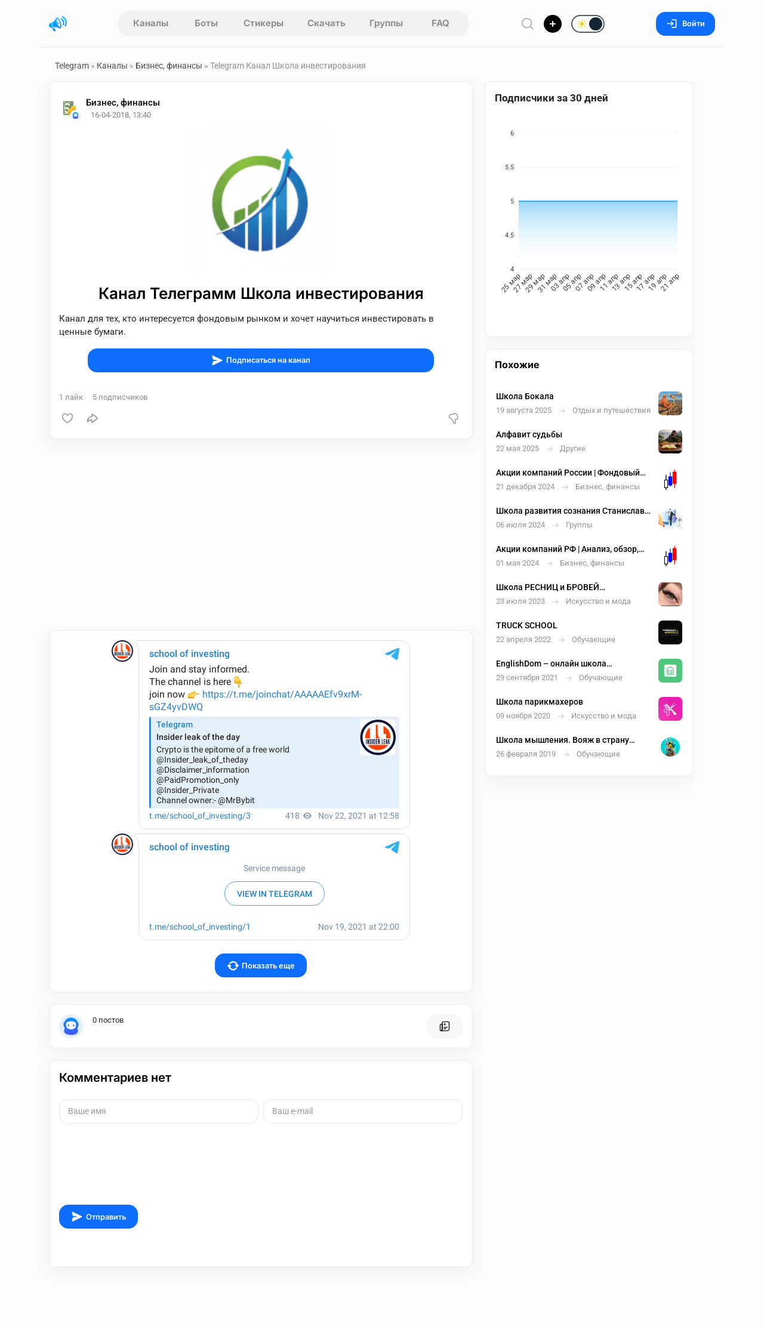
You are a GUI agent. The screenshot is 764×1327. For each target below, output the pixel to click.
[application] (589, 213)
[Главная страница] (58, 24)
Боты (206, 23)
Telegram (72, 65)
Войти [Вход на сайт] (685, 23)
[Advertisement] (261, 534)
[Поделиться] (92, 418)
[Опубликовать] (553, 24)
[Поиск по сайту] (527, 23)
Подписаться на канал (260, 360)
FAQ (440, 23)
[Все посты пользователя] (445, 1026)
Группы (386, 23)
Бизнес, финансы (168, 65)
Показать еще (261, 965)
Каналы (150, 23)
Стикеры (264, 23)
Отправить (98, 1217)
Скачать (326, 23)
